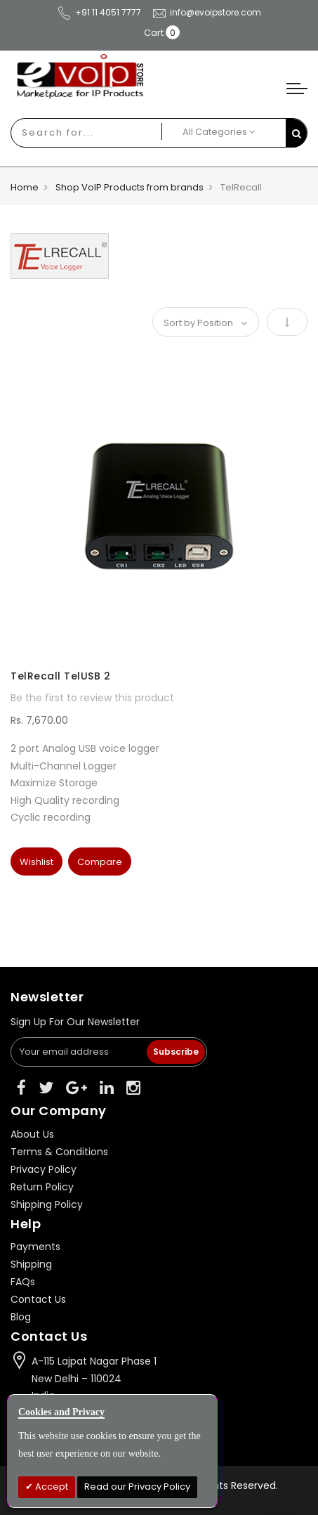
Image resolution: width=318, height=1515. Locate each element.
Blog (21, 1317)
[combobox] (69, 133)
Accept (50, 1486)
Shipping (31, 1264)
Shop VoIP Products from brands (129, 187)
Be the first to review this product (92, 698)
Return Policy (42, 1187)
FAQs (23, 1282)
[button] (36, 861)
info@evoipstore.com (206, 12)
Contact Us (38, 1299)
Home (25, 187)
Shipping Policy (47, 1204)
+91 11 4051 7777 (99, 12)
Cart (154, 32)
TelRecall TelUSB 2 (60, 676)
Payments (35, 1247)
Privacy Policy (44, 1169)
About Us (32, 1134)
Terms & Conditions (59, 1152)
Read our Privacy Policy (137, 1486)
